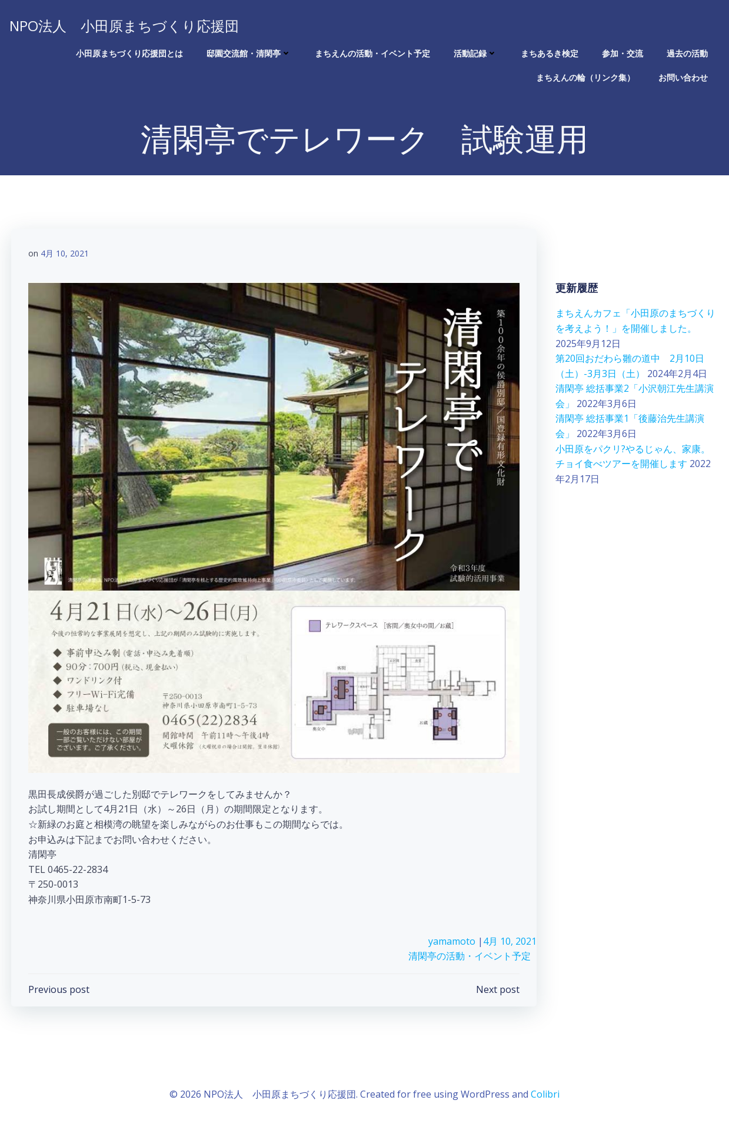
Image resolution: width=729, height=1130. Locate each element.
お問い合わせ (683, 77)
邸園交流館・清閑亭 (249, 53)
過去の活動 (687, 53)
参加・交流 (623, 53)
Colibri (545, 1095)
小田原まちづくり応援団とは (130, 53)
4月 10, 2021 (65, 254)
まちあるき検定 (550, 53)
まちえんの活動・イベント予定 (373, 53)
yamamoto (452, 942)
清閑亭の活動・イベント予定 (470, 957)
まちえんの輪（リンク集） (586, 77)
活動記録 (476, 53)
